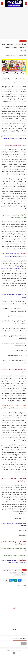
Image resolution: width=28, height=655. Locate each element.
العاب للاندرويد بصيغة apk (20, 574)
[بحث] (2, 3)
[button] (20, 580)
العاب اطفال (23, 41)
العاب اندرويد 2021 (22, 572)
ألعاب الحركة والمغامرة (8, 570)
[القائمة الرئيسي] (26, 3)
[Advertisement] (14, 22)
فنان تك (8, 650)
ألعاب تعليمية (13, 572)
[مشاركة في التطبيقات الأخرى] (6, 580)
